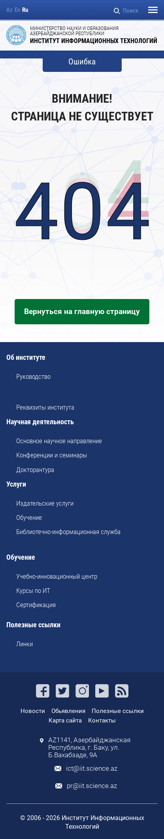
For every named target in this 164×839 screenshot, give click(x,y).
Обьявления (68, 711)
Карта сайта (65, 720)
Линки (24, 644)
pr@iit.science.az (92, 786)
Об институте (25, 357)
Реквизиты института (45, 407)
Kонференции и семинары (51, 455)
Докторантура (35, 470)
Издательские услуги (45, 503)
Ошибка (82, 62)
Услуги (16, 484)
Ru (25, 10)
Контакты (102, 720)
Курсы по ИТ (33, 590)
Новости (33, 711)
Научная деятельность (40, 422)
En (17, 10)
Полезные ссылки (33, 625)
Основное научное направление (59, 441)
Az (9, 10)
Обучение (29, 517)
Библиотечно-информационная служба (68, 532)
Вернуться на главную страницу (82, 311)
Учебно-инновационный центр (56, 576)
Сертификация (36, 605)
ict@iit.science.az (91, 768)
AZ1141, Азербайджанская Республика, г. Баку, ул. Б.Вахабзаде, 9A (89, 747)
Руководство (33, 376)
